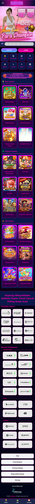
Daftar (9, 50)
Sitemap (17, 480)
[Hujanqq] (17, 3)
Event (6, 501)
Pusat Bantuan (17, 462)
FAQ (17, 456)
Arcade (13, 65)
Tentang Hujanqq (17, 468)
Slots (21, 57)
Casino (30, 57)
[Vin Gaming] (17, 491)
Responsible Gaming (17, 474)
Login (26, 50)
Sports (5, 65)
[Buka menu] (2, 3)
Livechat (29, 501)
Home (4, 57)
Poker (21, 65)
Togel (30, 65)
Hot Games (13, 57)
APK (17, 501)
